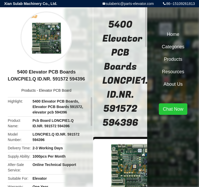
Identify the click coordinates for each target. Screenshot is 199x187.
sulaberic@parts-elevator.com (130, 4)
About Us (173, 84)
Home (173, 34)
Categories (173, 46)
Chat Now (173, 109)
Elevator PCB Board (55, 90)
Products (29, 90)
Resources (173, 71)
